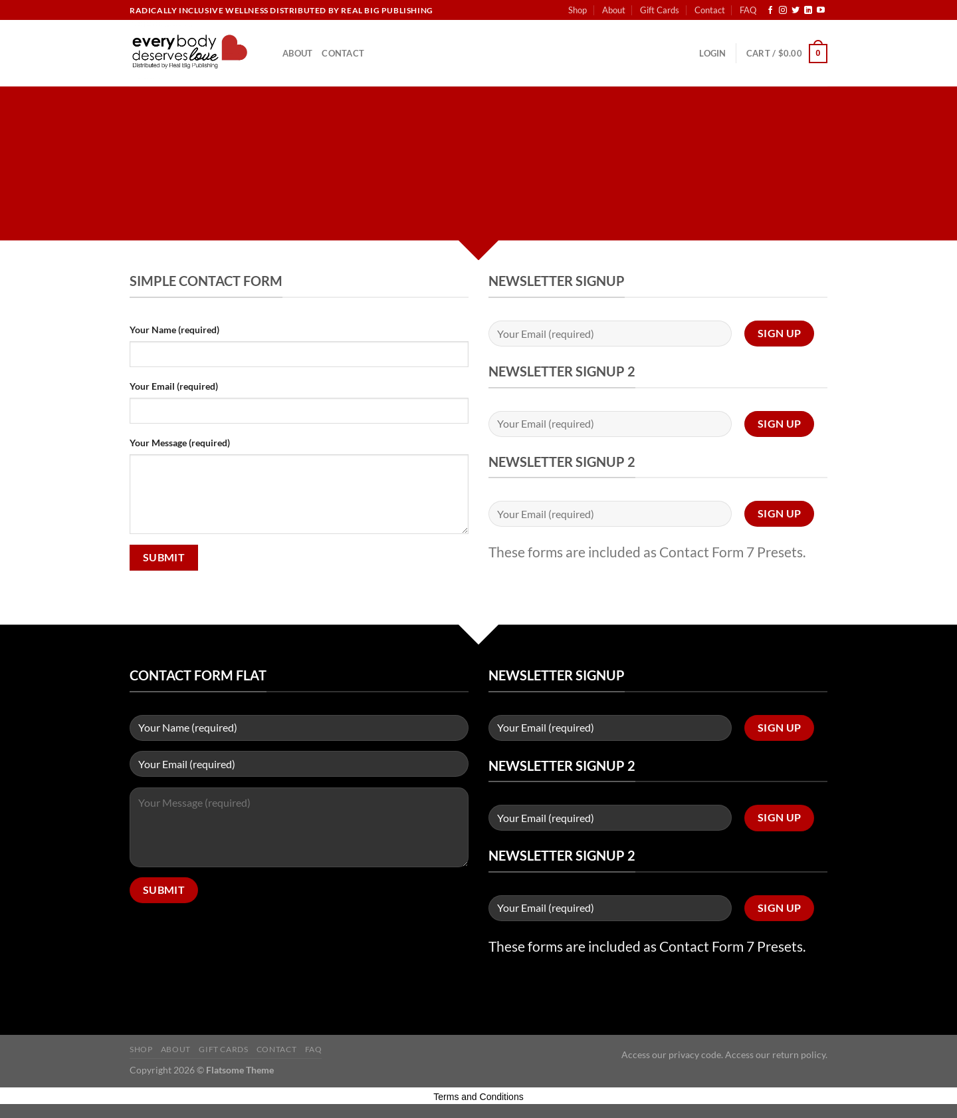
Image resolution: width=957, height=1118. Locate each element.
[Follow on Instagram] (783, 10)
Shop (577, 10)
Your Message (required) (180, 442)
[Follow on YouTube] (821, 10)
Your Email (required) (174, 386)
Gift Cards (659, 10)
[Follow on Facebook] (770, 10)
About (613, 10)
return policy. (799, 1054)
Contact (709, 10)
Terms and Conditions (478, 1096)
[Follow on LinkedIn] (808, 10)
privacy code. (696, 1054)
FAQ (748, 10)
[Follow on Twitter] (795, 10)
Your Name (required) (174, 329)
